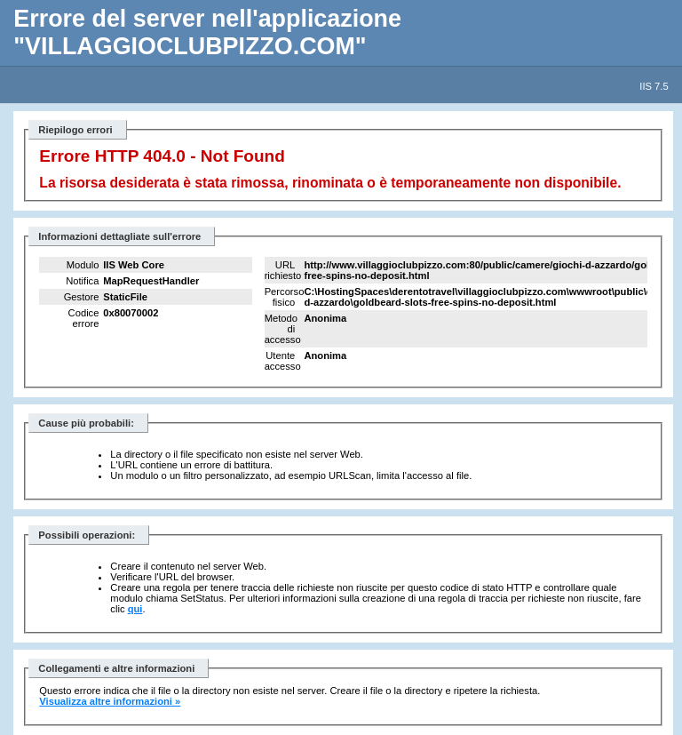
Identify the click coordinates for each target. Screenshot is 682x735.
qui (135, 608)
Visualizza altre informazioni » (109, 701)
